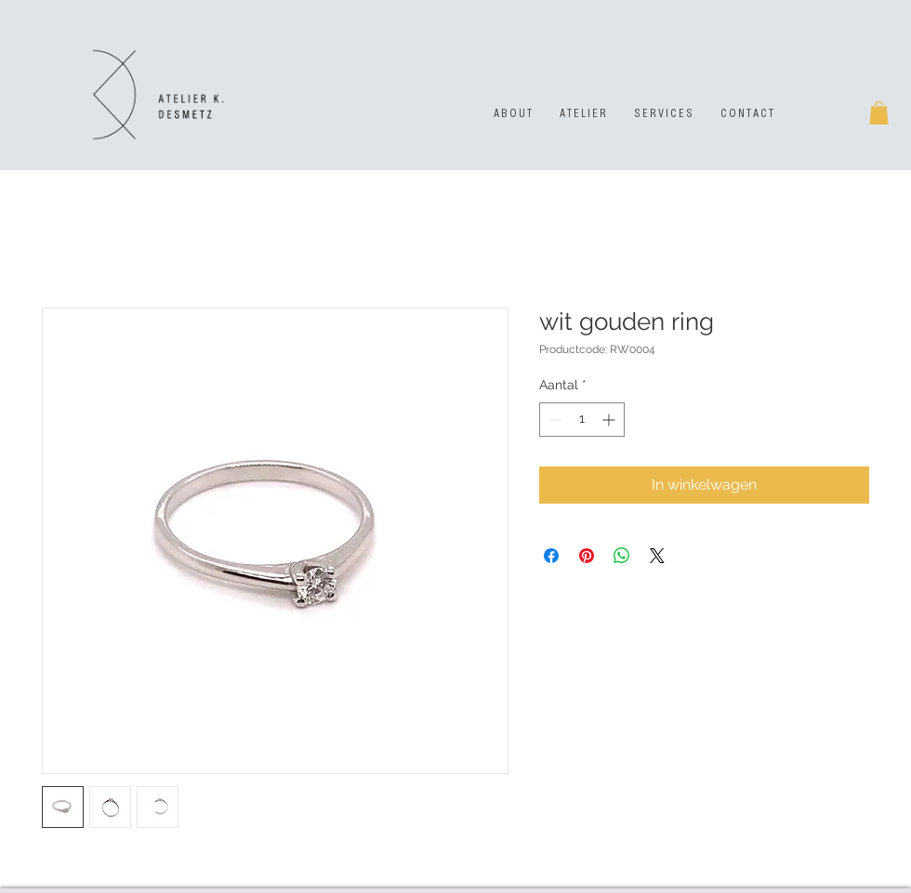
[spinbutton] (582, 419)
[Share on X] (657, 556)
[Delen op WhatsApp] (622, 556)
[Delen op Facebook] (551, 556)
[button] (879, 113)
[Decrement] (553, 419)
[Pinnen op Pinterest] (586, 556)
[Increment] (610, 419)
